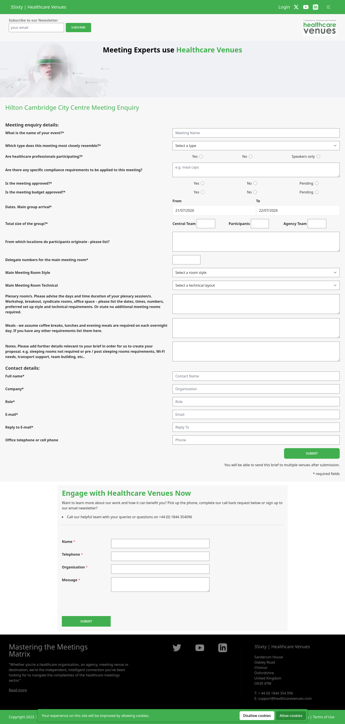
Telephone (72, 554)
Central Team (184, 223)
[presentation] (95, 604)
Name (68, 541)
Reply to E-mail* (19, 427)
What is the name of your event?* (34, 132)
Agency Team (295, 223)
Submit (312, 453)
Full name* (14, 376)
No (244, 156)
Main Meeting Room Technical (31, 285)
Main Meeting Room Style (27, 272)
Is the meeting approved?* (28, 183)
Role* (10, 401)
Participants (239, 223)
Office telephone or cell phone (31, 440)
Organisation (75, 567)
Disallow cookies (257, 715)
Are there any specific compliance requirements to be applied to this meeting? (73, 169)
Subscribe (78, 27)
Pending (306, 183)
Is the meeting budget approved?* (35, 192)
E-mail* (11, 414)
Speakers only (303, 156)
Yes (195, 156)
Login (284, 7)
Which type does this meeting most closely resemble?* (53, 145)
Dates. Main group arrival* (28, 206)
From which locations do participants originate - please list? (57, 241)
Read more (18, 690)
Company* (14, 388)
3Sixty (17, 7)
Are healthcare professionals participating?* (44, 156)
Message (71, 579)
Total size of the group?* (26, 223)
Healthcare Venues (47, 7)
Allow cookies (291, 715)
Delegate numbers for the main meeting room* (46, 259)
